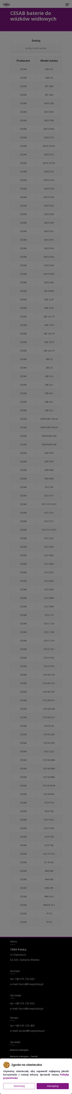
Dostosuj (19, 1086)
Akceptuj (52, 1086)
